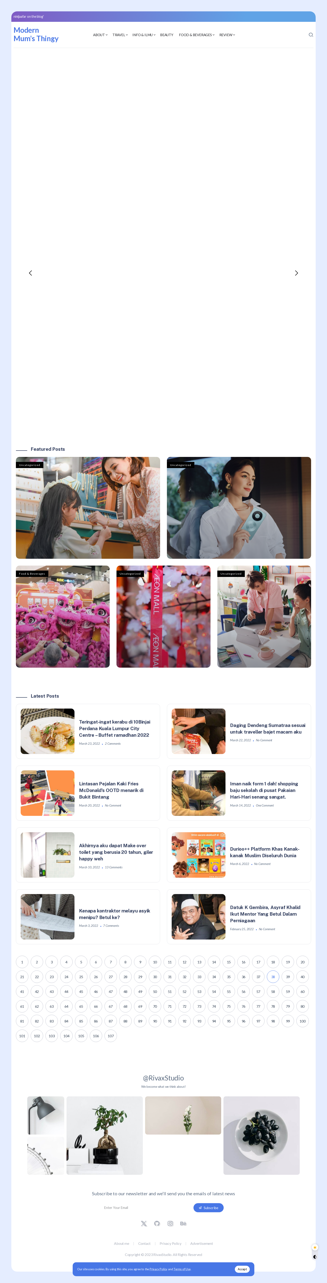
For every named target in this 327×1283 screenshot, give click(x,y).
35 (229, 977)
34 (214, 977)
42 (37, 991)
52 (185, 991)
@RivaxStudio (163, 1078)
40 (303, 977)
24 (66, 977)
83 (52, 1021)
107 (111, 1036)
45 (81, 991)
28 (126, 977)
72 (185, 1006)
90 (155, 1021)
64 (66, 1006)
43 (52, 991)
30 (155, 977)
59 (288, 991)
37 (258, 977)
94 (214, 1021)
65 (81, 1006)
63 (52, 1006)
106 (96, 1036)
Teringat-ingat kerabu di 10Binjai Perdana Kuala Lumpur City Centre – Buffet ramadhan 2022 (115, 728)
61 (22, 1006)
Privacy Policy (158, 1269)
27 (111, 977)
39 (288, 977)
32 (185, 977)
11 (170, 962)
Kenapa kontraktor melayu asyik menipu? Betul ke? (115, 914)
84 (66, 1021)
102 (37, 1036)
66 (96, 1006)
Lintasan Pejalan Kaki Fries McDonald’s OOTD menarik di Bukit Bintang (111, 790)
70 (155, 1006)
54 (214, 991)
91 (170, 1021)
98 (273, 1021)
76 (244, 1006)
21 (22, 977)
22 (37, 977)
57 (258, 991)
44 (66, 991)
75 (229, 1006)
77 (258, 1006)
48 (126, 991)
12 (185, 962)
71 (170, 1006)
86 (96, 1021)
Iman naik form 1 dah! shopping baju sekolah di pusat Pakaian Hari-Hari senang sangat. (264, 790)
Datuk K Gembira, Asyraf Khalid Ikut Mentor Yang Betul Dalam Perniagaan (265, 914)
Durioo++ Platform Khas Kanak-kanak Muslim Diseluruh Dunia (265, 852)
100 (302, 1021)
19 (288, 962)
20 (303, 962)
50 (155, 991)
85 (81, 1021)
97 (258, 1021)
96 (244, 1021)
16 (244, 962)
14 (214, 962)
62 (37, 1006)
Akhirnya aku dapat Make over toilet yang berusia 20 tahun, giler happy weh (116, 852)
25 (81, 977)
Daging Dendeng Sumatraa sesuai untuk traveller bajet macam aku (268, 728)
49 (140, 991)
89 (140, 1021)
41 (22, 991)
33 (199, 977)
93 (199, 1021)
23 (52, 977)
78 (273, 1006)
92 (185, 1021)
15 (229, 962)
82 (37, 1021)
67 (111, 1006)
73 (199, 1006)
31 (170, 977)
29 (140, 977)
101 (22, 1036)
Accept (242, 1269)
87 (111, 1021)
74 (214, 1006)
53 (199, 991)
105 (81, 1036)
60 (303, 991)
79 (288, 1006)
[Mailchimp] (208, 1207)
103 (51, 1036)
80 (303, 1006)
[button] (31, 273)
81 (22, 1021)
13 (199, 962)
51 (170, 991)
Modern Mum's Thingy (36, 34)
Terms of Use (182, 1269)
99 (288, 1021)
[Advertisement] (163, 86)
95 (229, 1021)
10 (155, 962)
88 (126, 1021)
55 (229, 991)
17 (258, 962)
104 (66, 1036)
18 (273, 962)
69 (140, 1006)
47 (111, 991)
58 (273, 991)
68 (126, 1006)
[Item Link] (88, 508)
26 (96, 977)
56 (244, 991)
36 (244, 977)
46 (96, 991)
